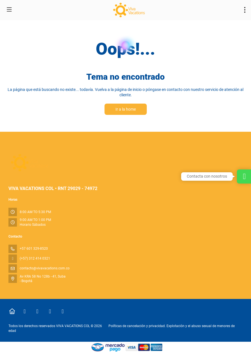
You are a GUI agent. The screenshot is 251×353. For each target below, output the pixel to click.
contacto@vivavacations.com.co (45, 268)
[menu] (244, 10)
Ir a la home (125, 109)
